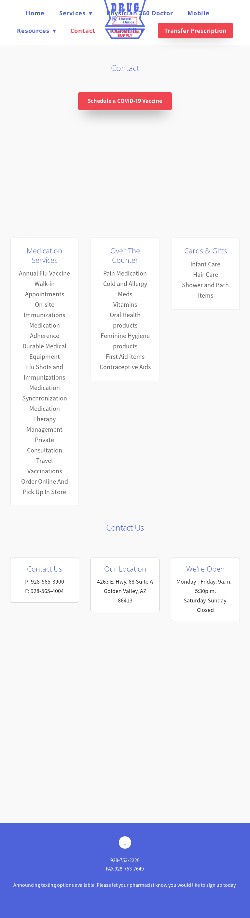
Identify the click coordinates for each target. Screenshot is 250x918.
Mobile (198, 13)
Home (35, 13)
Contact (82, 30)
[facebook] (125, 842)
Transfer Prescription (195, 30)
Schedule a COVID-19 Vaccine (125, 101)
